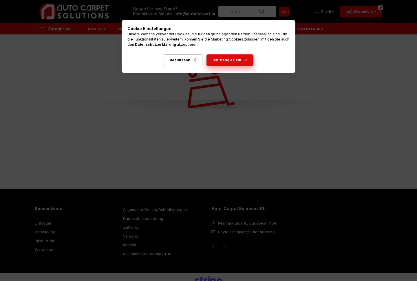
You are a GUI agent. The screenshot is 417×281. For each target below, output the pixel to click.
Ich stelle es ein (227, 60)
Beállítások (180, 60)
